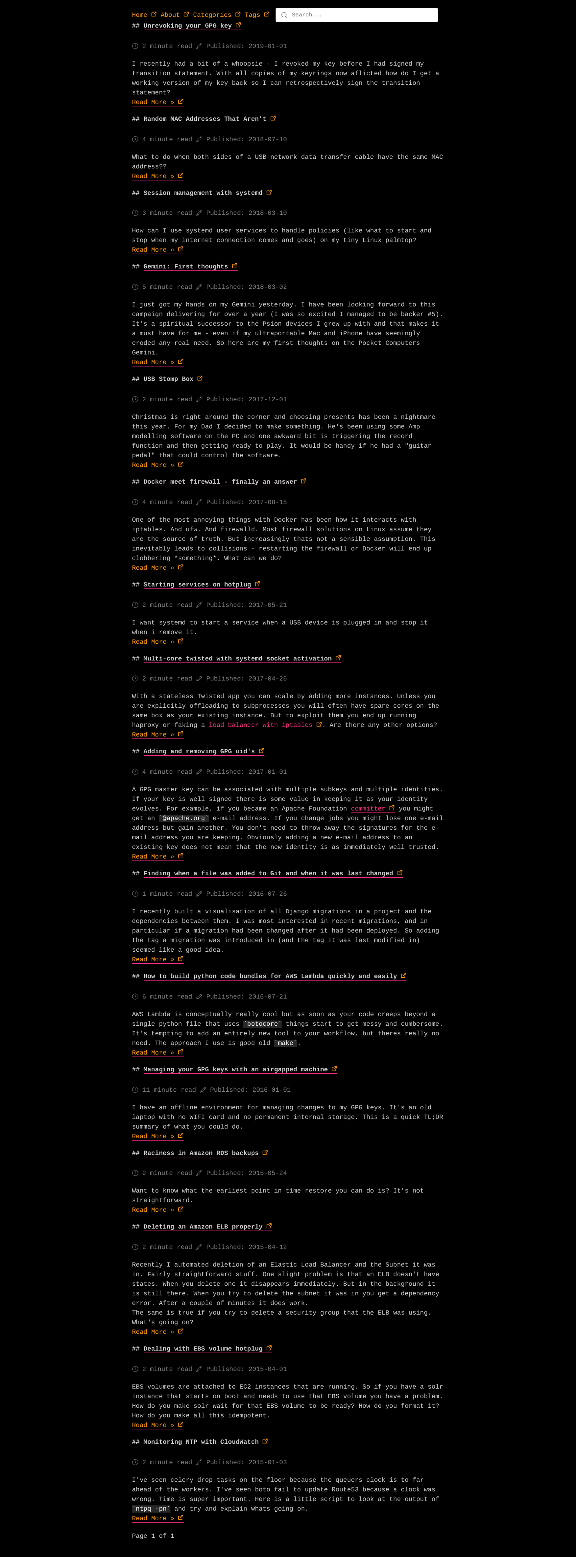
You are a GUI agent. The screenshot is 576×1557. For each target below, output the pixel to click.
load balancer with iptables (260, 725)
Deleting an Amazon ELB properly (203, 1227)
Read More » (153, 102)
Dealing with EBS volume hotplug (203, 1349)
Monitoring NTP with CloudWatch (201, 1442)
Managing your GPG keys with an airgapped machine (236, 1069)
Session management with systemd (203, 193)
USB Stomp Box (169, 379)
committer (368, 809)
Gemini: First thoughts (186, 266)
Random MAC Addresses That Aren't (205, 119)
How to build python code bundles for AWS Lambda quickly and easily (270, 976)
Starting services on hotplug (197, 584)
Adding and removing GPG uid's (199, 751)
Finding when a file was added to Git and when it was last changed (268, 873)
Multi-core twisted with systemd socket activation (238, 658)
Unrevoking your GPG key (188, 26)
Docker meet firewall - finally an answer (220, 482)
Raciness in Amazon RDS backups (201, 1153)
